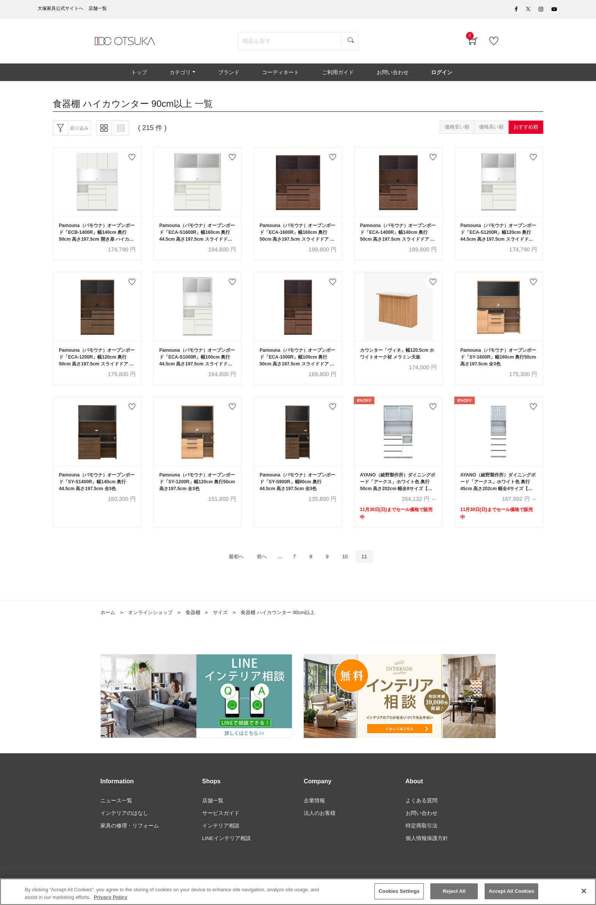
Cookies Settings (399, 892)
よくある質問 (421, 811)
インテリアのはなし (124, 824)
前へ (259, 567)
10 (350, 567)
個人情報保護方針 (427, 850)
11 (371, 567)
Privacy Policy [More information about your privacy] (110, 898)
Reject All (454, 892)
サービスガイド (220, 824)
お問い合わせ (421, 824)
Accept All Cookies (511, 892)
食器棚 (198, 623)
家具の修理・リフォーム (129, 837)
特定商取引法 (421, 837)
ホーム (108, 623)
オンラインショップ (153, 623)
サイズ (227, 623)
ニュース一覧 (116, 811)
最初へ (230, 567)
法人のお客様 (320, 824)
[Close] (583, 892)
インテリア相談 (220, 837)
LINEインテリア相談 (226, 850)
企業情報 (314, 811)
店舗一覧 (213, 811)
